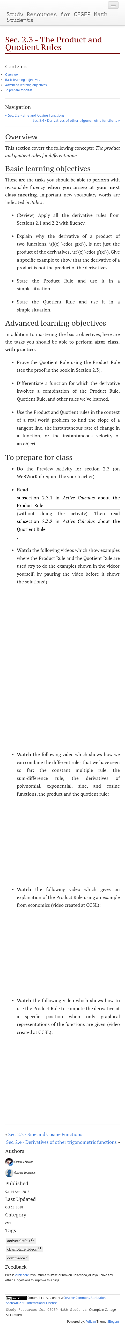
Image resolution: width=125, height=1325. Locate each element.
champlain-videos (24, 1249)
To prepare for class (18, 90)
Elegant (113, 1321)
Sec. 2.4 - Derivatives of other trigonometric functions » (76, 120)
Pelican (90, 1321)
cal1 (8, 1223)
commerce (17, 1257)
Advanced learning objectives (26, 85)
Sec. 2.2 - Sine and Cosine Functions (45, 1134)
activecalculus (21, 1240)
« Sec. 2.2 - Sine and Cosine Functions (34, 115)
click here (22, 1275)
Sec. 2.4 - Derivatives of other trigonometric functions (61, 1142)
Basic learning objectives (22, 80)
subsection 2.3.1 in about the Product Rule (68, 501)
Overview (12, 74)
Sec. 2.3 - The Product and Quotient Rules (53, 43)
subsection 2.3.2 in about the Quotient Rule (68, 525)
